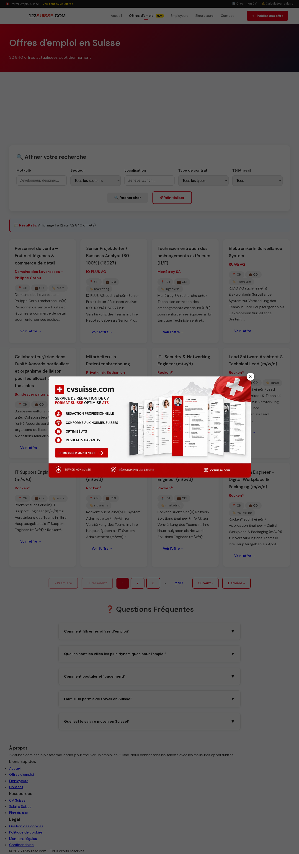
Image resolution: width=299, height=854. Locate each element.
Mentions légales (23, 838)
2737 (179, 583)
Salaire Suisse (20, 806)
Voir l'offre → (30, 331)
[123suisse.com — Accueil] (46, 15)
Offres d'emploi (21, 774)
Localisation (135, 170)
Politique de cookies (26, 832)
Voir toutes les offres (58, 4)
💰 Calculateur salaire (277, 3)
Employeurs (179, 16)
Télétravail (241, 170)
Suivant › (205, 583)
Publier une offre (268, 16)
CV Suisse (17, 800)
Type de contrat (192, 170)
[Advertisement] (149, 106)
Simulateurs (204, 16)
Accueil (116, 16)
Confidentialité (21, 844)
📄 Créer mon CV (244, 3)
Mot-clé (23, 170)
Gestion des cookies (26, 826)
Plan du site (18, 812)
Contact (227, 16)
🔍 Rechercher (127, 197)
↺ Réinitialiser (172, 197)
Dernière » (236, 583)
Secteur (77, 170)
